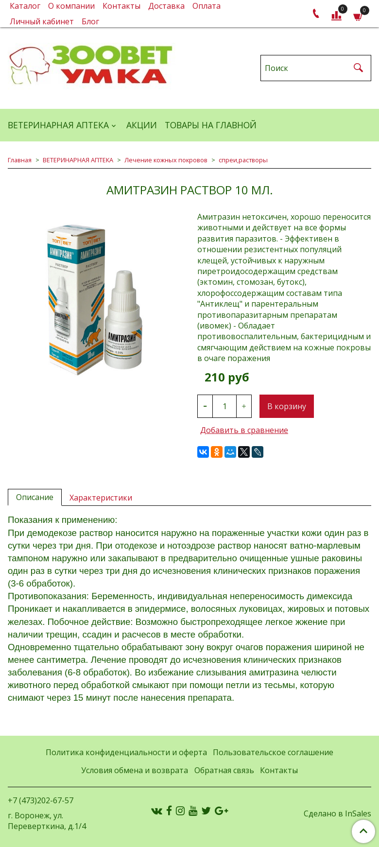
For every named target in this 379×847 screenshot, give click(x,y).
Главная (20, 160)
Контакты (279, 770)
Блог (90, 21)
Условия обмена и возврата (134, 770)
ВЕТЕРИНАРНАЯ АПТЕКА (58, 125)
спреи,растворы (243, 160)
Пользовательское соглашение (273, 752)
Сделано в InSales (337, 813)
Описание (34, 497)
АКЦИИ (141, 125)
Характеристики (100, 497)
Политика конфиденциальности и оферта (126, 752)
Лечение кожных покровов (165, 160)
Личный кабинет (42, 21)
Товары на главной (211, 125)
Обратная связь (224, 770)
